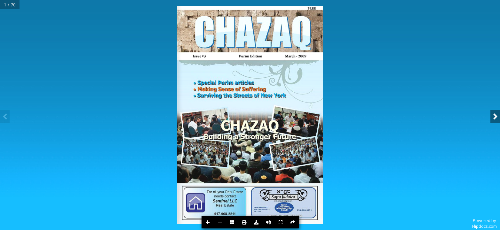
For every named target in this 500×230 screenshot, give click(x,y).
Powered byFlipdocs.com (484, 223)
